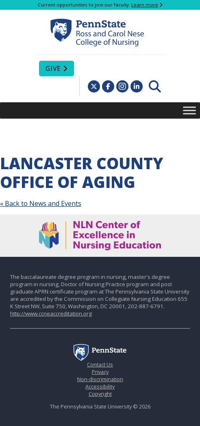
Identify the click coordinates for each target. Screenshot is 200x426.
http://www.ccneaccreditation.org (51, 313)
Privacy (100, 371)
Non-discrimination (100, 379)
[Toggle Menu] (189, 110)
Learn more (144, 5)
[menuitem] (155, 86)
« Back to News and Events (40, 203)
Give (53, 68)
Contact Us (100, 364)
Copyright (100, 393)
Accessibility (100, 386)
